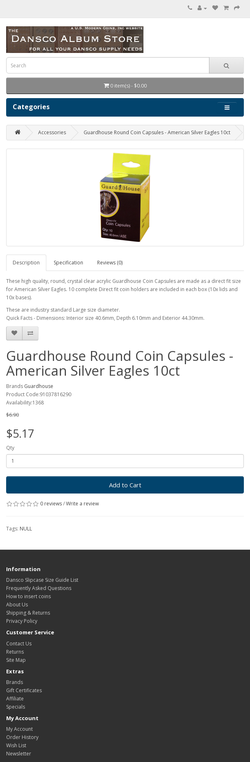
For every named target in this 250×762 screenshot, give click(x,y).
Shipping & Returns (28, 612)
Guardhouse (38, 386)
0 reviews (51, 503)
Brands (14, 682)
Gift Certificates (24, 690)
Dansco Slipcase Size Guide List (42, 579)
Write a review (82, 503)
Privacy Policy (21, 620)
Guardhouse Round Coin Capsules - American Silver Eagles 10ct (157, 132)
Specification (68, 262)
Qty (10, 447)
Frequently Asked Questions (38, 588)
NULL (26, 528)
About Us (17, 604)
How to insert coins (28, 596)
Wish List (16, 745)
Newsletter (18, 753)
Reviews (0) (110, 262)
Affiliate (15, 698)
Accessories (52, 132)
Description (26, 262)
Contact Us (19, 643)
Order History (22, 737)
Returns (15, 651)
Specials (15, 706)
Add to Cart (125, 485)
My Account (19, 728)
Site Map (16, 659)
